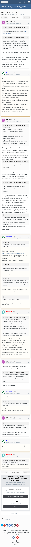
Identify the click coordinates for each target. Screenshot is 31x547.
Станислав (18, 27)
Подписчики (14, 513)
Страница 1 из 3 (15, 17)
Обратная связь (15, 542)
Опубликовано (13, 23)
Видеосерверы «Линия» (18, 534)
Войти (15, 507)
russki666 (18, 37)
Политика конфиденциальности (17, 541)
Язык (5, 541)
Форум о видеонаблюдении (13, 6)
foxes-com (7, 14)
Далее (25, 17)
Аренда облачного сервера (14, 532)
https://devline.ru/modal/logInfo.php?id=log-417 (13, 253)
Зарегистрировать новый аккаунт (15, 496)
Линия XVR (21, 14)
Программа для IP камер (10, 530)
